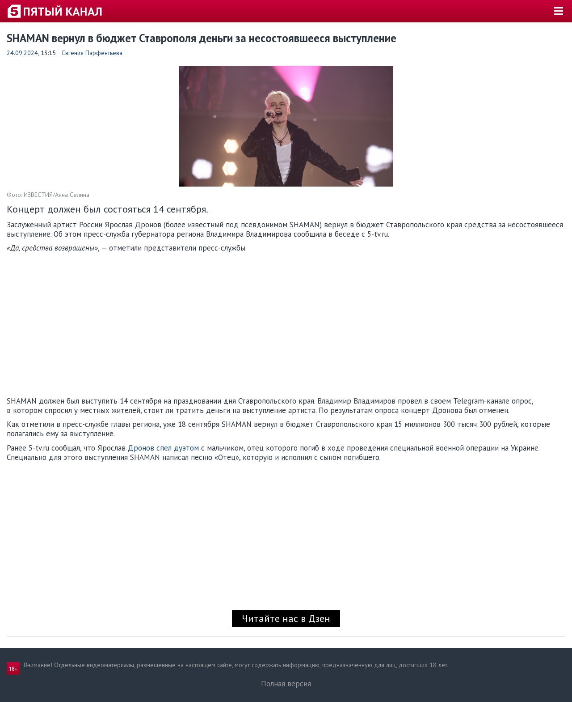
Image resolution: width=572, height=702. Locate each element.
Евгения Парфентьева (92, 53)
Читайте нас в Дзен (286, 618)
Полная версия (286, 684)
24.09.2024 (22, 53)
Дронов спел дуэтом (163, 448)
